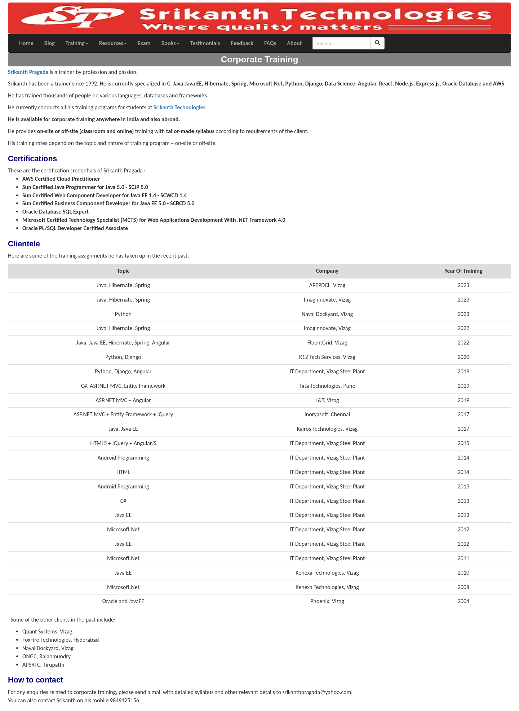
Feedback (242, 43)
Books (170, 43)
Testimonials (205, 43)
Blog (49, 43)
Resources (113, 43)
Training (77, 43)
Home (26, 43)
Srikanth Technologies (179, 107)
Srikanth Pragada (28, 72)
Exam (144, 43)
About (294, 43)
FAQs (270, 43)
